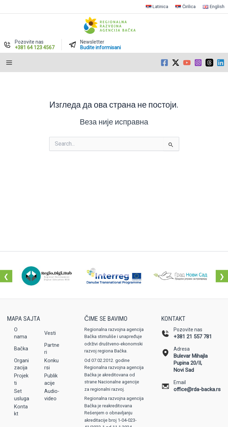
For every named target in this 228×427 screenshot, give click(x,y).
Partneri (51, 348)
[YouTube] (187, 62)
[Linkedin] (220, 62)
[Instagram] (198, 62)
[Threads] (209, 62)
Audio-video (51, 394)
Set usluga (21, 394)
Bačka (21, 348)
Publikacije (51, 379)
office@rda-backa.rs (197, 389)
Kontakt (21, 410)
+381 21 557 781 (193, 336)
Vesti (50, 333)
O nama (20, 333)
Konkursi (51, 364)
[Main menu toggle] (9, 62)
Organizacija (21, 364)
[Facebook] (164, 62)
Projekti (21, 379)
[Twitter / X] (176, 62)
